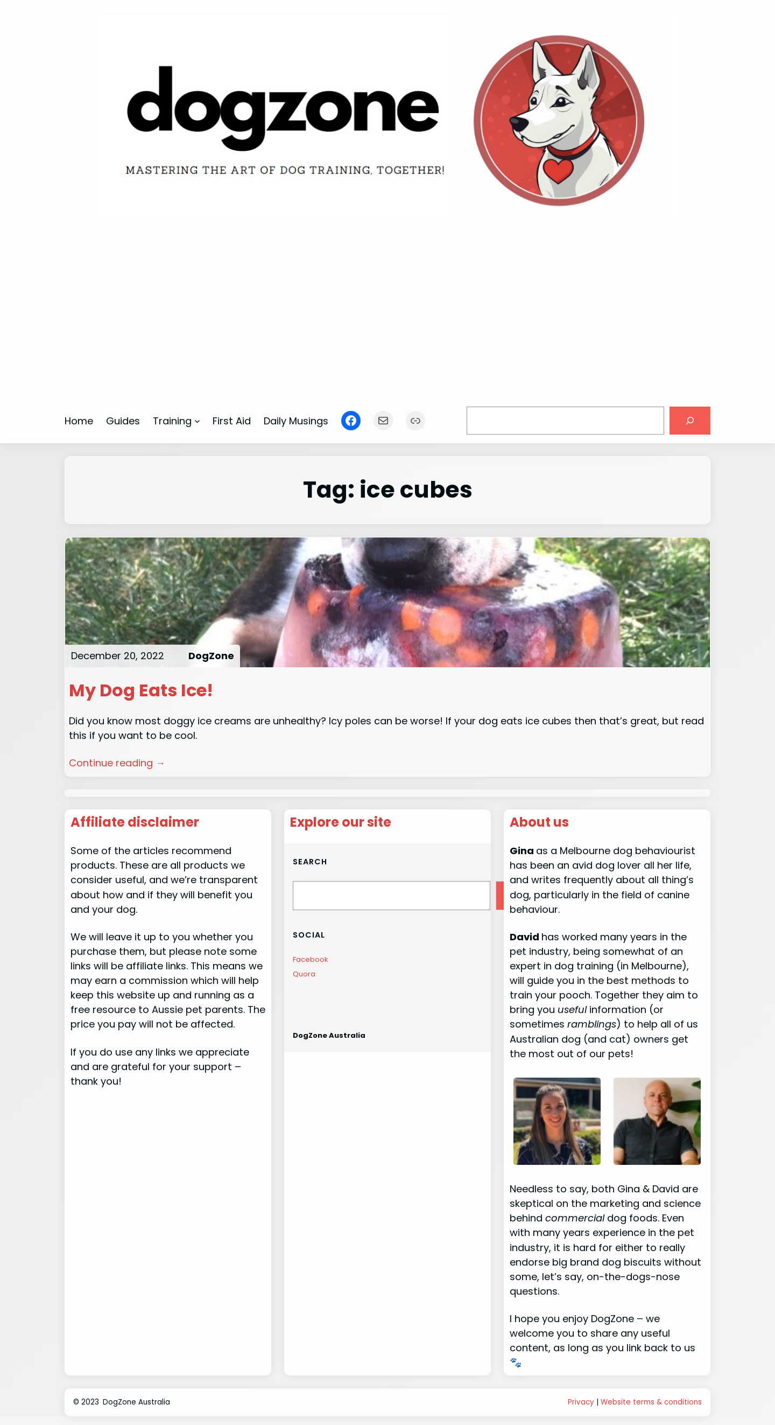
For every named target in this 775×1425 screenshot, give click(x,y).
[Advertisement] (388, 307)
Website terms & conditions (651, 1402)
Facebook (310, 959)
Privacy (581, 1402)
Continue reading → (117, 763)
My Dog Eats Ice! (141, 690)
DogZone (211, 655)
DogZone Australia (329, 1035)
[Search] (690, 421)
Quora (304, 974)
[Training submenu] (197, 421)
